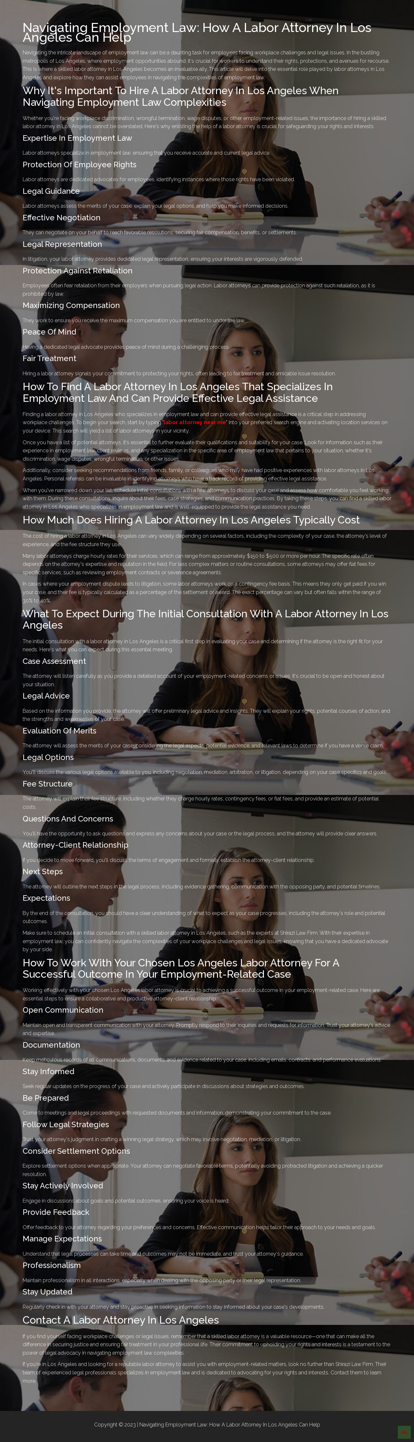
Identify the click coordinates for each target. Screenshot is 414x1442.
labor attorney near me (195, 422)
